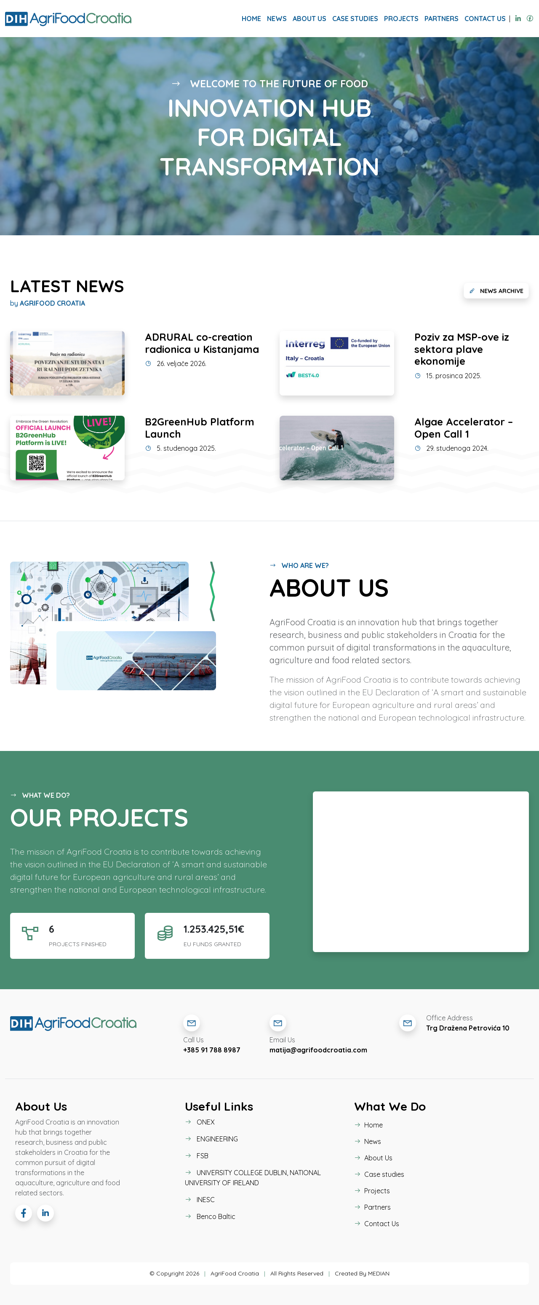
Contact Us (485, 18)
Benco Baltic (210, 1216)
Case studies (355, 18)
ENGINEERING (211, 1139)
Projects (401, 18)
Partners (441, 18)
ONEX (200, 1122)
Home (251, 18)
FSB (196, 1156)
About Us (309, 18)
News (277, 18)
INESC (200, 1199)
